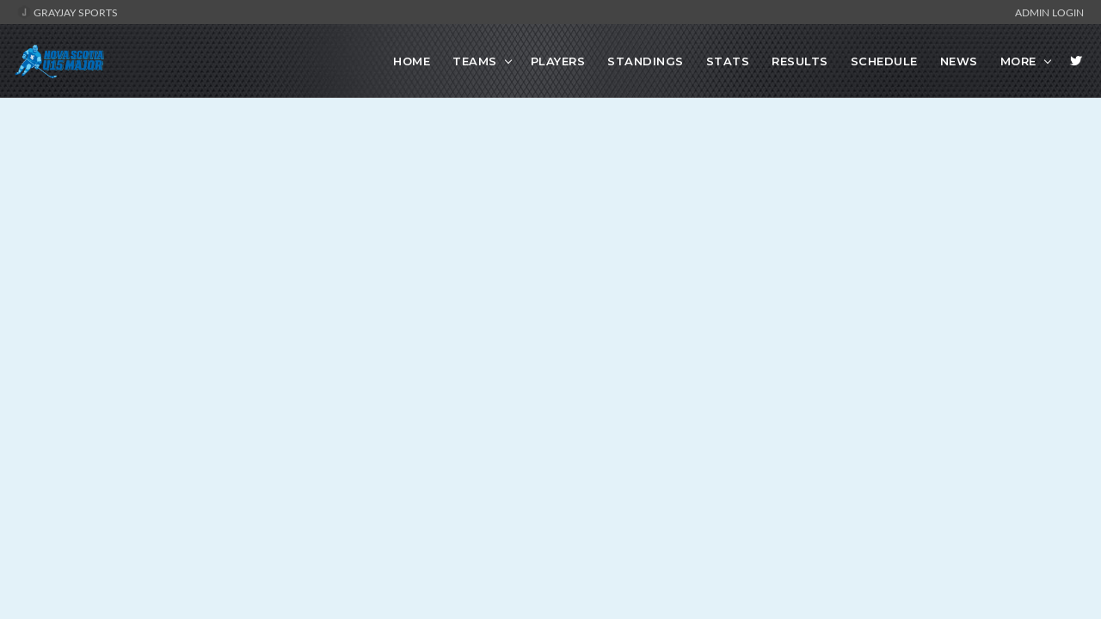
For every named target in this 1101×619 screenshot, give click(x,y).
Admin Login (1049, 12)
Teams (474, 61)
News (959, 61)
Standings (645, 61)
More (1018, 61)
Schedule (884, 61)
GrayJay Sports (67, 12)
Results (800, 61)
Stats (728, 61)
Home (411, 61)
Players (558, 61)
